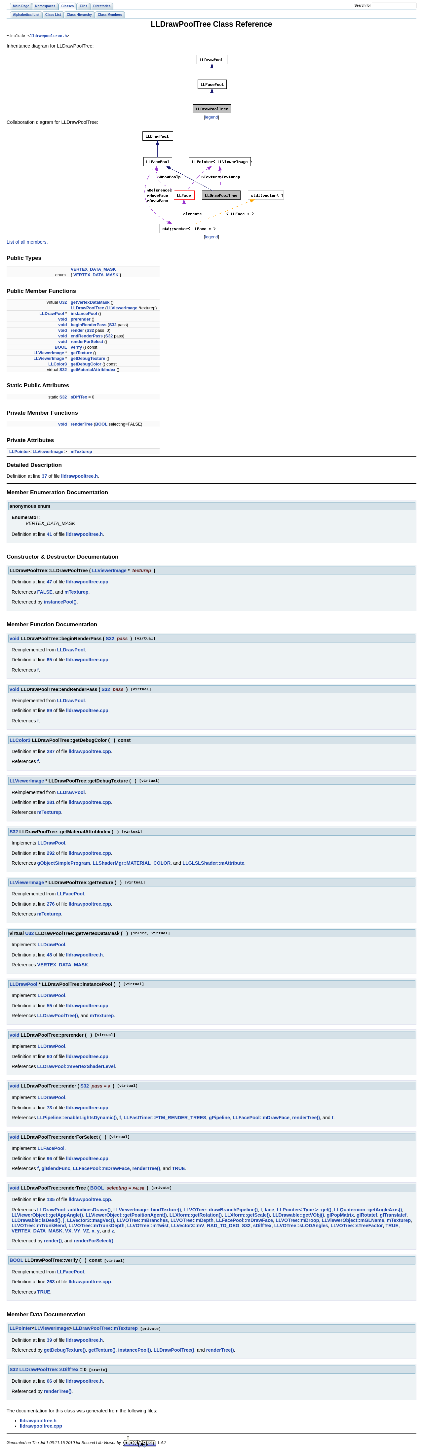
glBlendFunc (55, 1168)
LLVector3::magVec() (90, 1220)
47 (49, 582)
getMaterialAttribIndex (93, 370)
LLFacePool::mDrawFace (261, 1118)
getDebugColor (86, 364)
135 (51, 1199)
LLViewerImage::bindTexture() (147, 1209)
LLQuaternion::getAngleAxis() (368, 1209)
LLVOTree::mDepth (192, 1220)
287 (51, 752)
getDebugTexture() (65, 1349)
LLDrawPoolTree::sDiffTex (49, 1368)
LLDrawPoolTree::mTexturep (105, 1328)
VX (68, 1230)
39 (49, 1339)
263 (51, 1281)
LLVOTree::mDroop (297, 1220)
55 (49, 1006)
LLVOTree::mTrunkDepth (96, 1225)
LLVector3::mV (188, 1225)
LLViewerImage (122, 308)
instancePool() (60, 602)
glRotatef (367, 1215)
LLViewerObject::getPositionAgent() (126, 1215)
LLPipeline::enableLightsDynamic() (77, 1118)
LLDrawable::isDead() (36, 1220)
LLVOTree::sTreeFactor (356, 1225)
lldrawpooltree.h (48, 36)
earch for (363, 5)
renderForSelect (87, 342)
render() (53, 1240)
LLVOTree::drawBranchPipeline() (221, 1209)
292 (51, 853)
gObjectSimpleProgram (63, 863)
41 (49, 534)
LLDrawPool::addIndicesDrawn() (74, 1209)
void (62, 319)
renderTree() (306, 1118)
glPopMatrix (340, 1215)
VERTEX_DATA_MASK (93, 269)
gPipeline (219, 1118)
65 (49, 660)
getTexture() (101, 1349)
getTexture (81, 353)
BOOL (61, 347)
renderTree (82, 424)
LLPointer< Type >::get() (304, 1209)
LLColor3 (57, 364)
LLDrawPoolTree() (57, 1016)
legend (211, 117)
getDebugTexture (88, 359)
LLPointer (19, 452)
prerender (81, 319)
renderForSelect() (93, 1240)
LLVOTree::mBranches (142, 1220)
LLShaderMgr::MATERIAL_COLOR (132, 863)
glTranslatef (393, 1215)
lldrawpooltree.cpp (87, 582)
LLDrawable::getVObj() (298, 1215)
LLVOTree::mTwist (148, 1225)
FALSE (45, 592)
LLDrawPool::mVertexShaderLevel (76, 1067)
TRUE (178, 1168)
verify (76, 347)
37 (44, 476)
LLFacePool (70, 894)
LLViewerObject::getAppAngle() (47, 1215)
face (269, 1209)
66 (49, 1380)
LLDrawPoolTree (87, 308)
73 (49, 1108)
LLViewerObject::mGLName (353, 1220)
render (77, 331)
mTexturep (81, 452)
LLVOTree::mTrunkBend (39, 1225)
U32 (63, 302)
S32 (113, 325)
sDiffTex (79, 397)
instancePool (84, 314)
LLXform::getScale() (247, 1215)
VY (77, 1230)
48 (49, 955)
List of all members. (27, 242)
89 (49, 711)
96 (49, 1158)
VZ (86, 1230)
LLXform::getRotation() (196, 1215)
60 (49, 1057)
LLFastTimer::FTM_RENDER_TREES (165, 1118)
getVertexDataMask (90, 302)
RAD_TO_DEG (223, 1225)
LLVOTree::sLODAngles (301, 1225)
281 (51, 803)
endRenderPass (87, 336)
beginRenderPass (88, 325)
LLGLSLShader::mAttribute (213, 863)
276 (51, 904)
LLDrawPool (51, 314)
